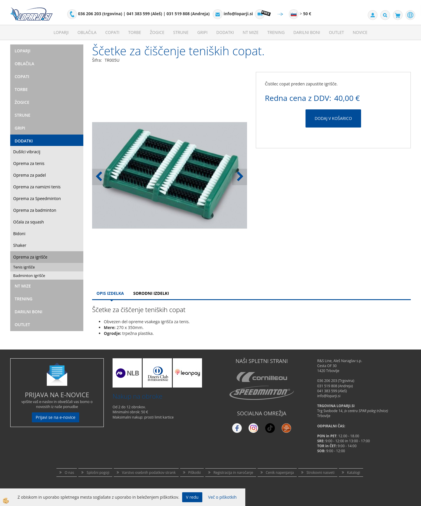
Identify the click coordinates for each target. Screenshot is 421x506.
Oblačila (86, 32)
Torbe (134, 32)
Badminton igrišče (29, 275)
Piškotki (194, 472)
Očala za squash (28, 222)
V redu (192, 497)
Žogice (157, 32)
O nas (69, 472)
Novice (360, 32)
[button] (239, 177)
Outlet (336, 32)
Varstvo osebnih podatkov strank (149, 472)
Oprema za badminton (34, 210)
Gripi (202, 32)
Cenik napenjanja (280, 472)
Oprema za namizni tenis (37, 187)
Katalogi (353, 472)
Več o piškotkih (222, 497)
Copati (112, 32)
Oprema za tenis (28, 163)
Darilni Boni (307, 32)
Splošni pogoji (98, 472)
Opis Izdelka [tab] (110, 293)
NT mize (250, 32)
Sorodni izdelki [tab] (151, 293)
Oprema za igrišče (30, 257)
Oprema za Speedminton (37, 198)
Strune (181, 32)
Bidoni (19, 233)
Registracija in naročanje (233, 472)
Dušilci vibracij (26, 151)
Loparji (61, 32)
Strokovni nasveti (320, 472)
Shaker (19, 245)
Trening (275, 32)
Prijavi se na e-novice (55, 417)
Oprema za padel (29, 175)
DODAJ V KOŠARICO (333, 118)
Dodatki (225, 32)
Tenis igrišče (24, 267)
